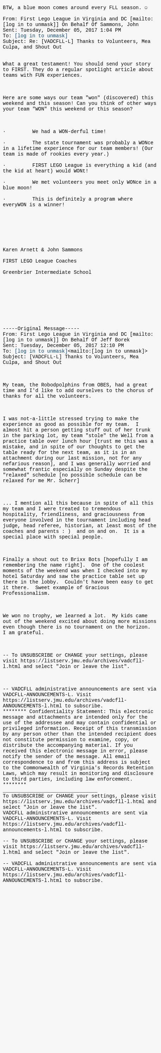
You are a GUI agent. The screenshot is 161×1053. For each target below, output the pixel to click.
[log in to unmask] (41, 41)
